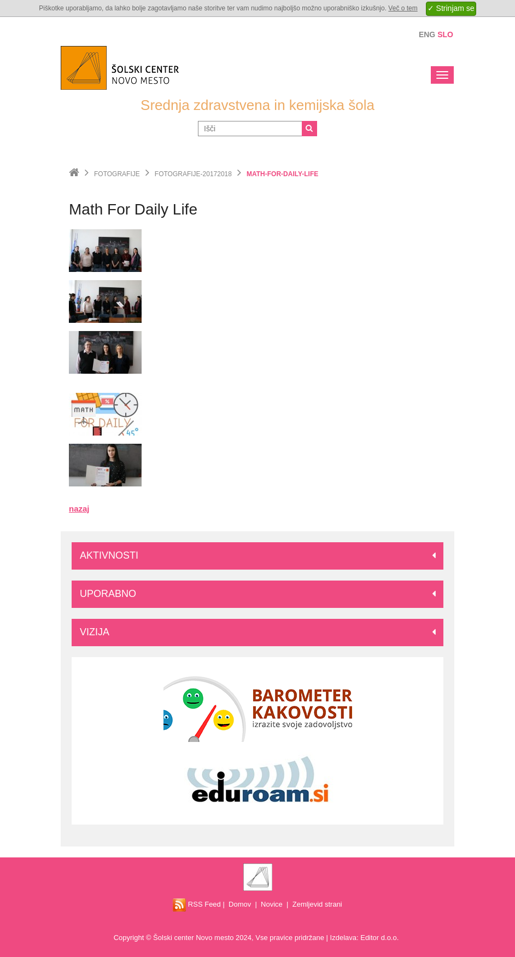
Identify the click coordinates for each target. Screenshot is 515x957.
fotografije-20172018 (193, 174)
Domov (240, 904)
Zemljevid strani (317, 904)
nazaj (79, 508)
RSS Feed (197, 904)
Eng (427, 34)
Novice (272, 904)
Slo (445, 34)
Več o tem (402, 8)
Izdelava (343, 937)
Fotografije (117, 174)
